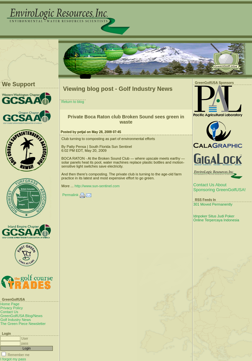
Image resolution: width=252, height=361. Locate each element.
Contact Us (9, 312)
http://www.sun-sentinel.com (96, 186)
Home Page (9, 304)
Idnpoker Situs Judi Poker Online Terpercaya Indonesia (216, 218)
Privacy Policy (11, 308)
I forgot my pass (13, 359)
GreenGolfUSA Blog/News (21, 316)
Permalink (70, 195)
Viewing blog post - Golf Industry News (118, 89)
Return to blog (72, 102)
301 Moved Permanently (212, 204)
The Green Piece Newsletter (23, 324)
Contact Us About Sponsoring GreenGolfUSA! (219, 187)
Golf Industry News (15, 320)
